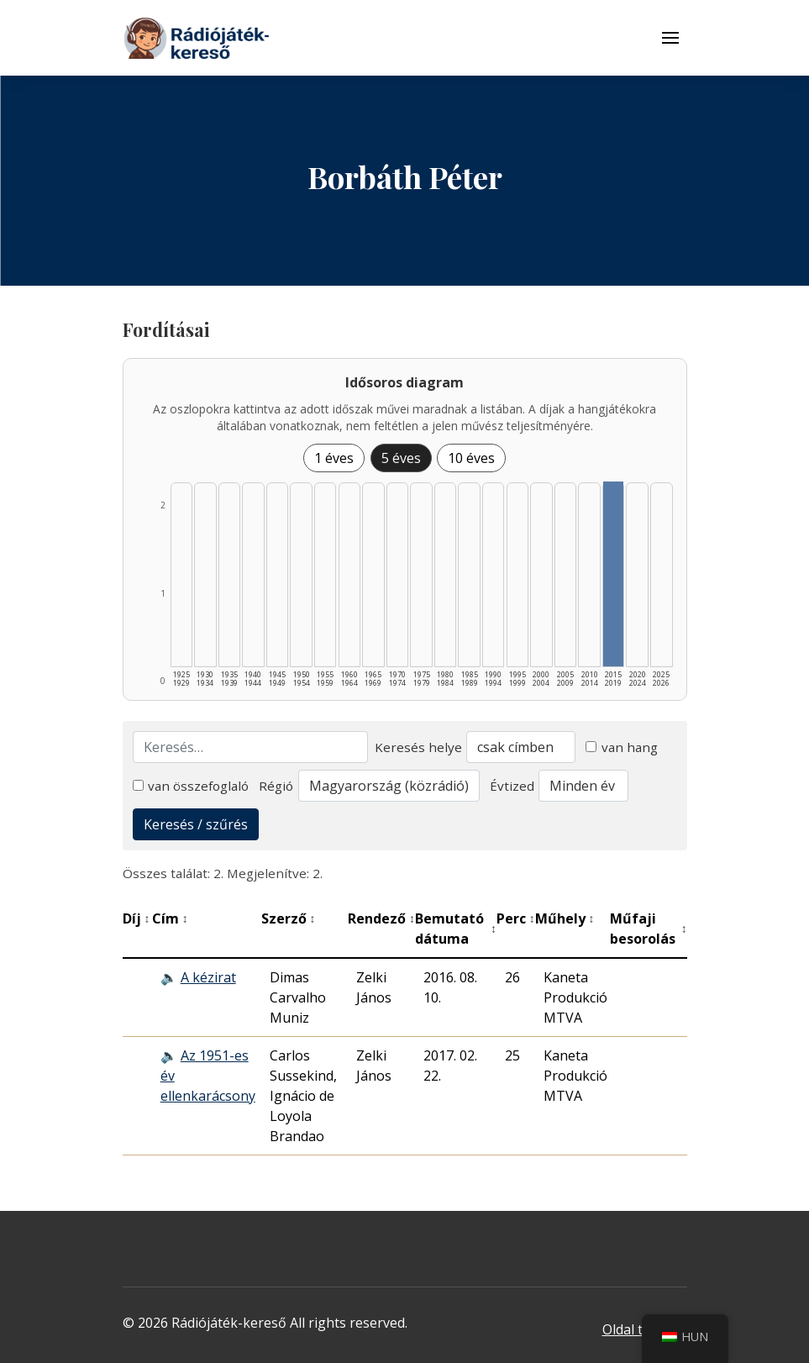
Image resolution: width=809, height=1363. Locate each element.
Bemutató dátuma (455, 928)
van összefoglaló (191, 785)
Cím (170, 918)
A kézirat (208, 977)
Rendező (381, 918)
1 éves (334, 458)
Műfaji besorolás (648, 928)
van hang (622, 747)
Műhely (565, 918)
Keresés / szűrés (196, 824)
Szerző (288, 918)
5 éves (401, 458)
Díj (136, 918)
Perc (515, 918)
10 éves (471, 458)
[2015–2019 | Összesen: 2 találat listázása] (613, 574)
